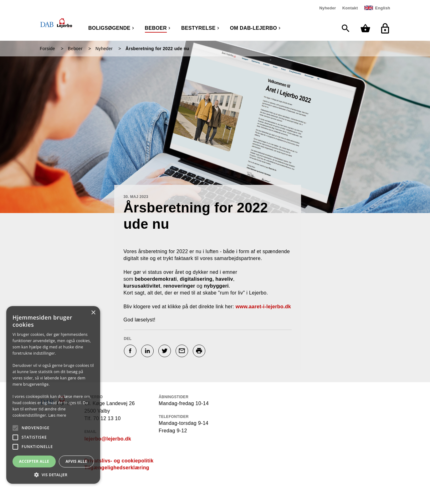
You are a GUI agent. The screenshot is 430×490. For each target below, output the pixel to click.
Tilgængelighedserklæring (116, 467)
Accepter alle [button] (34, 461)
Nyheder (327, 8)
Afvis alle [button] (76, 461)
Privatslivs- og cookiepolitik (119, 460)
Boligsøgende (109, 28)
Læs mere (57, 415)
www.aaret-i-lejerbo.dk (263, 306)
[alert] (53, 395)
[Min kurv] (367, 28)
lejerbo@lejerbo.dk (107, 438)
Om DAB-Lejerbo (253, 28)
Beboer (156, 28)
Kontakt (350, 8)
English (382, 8)
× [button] (93, 312)
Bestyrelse (198, 28)
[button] (53, 474)
